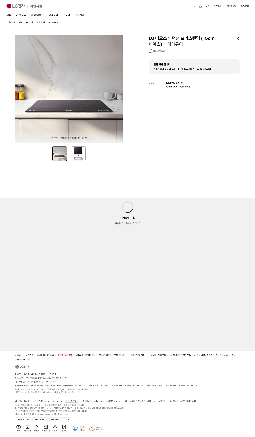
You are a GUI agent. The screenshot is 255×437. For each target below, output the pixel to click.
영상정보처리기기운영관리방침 (111, 355)
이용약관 (29, 355)
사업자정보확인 (72, 401)
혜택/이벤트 (37, 15)
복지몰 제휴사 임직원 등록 (180, 355)
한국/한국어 (55, 419)
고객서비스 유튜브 (23, 419)
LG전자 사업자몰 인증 (203, 355)
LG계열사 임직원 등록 (157, 355)
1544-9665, (56, 385)
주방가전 (29, 22)
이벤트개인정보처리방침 (85, 355)
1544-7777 (79, 385)
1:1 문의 (52, 374)
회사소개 (217, 6)
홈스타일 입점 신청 (23, 359)
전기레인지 (41, 22)
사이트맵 (18, 355)
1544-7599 (51, 381)
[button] (194, 6)
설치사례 (79, 15)
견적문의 (53, 15)
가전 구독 (21, 15)
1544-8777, (121, 385)
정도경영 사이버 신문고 (225, 355)
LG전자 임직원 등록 (136, 355)
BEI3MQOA (159, 50)
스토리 (66, 15)
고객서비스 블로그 (40, 419)
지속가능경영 (230, 6)
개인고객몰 (245, 6)
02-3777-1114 (38, 374)
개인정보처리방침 (64, 355)
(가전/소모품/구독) (53, 378)
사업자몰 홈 (11, 22)
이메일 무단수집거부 (45, 355)
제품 (9, 15)
